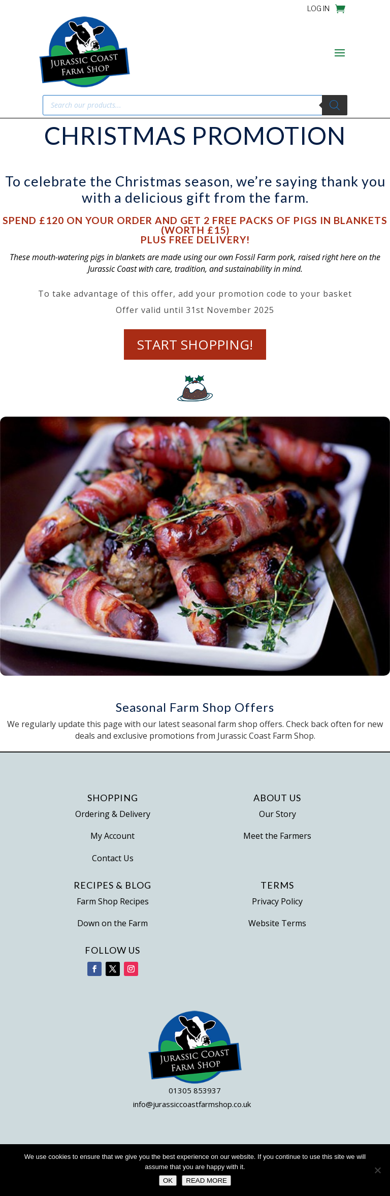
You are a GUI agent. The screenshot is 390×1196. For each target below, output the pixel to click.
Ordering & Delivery (112, 814)
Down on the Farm (112, 923)
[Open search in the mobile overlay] (195, 105)
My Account (112, 835)
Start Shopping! (195, 344)
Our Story (277, 814)
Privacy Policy (277, 901)
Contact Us (113, 858)
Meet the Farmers (277, 835)
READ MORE (206, 1180)
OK (168, 1180)
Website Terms (277, 923)
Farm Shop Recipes (113, 901)
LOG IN (318, 9)
